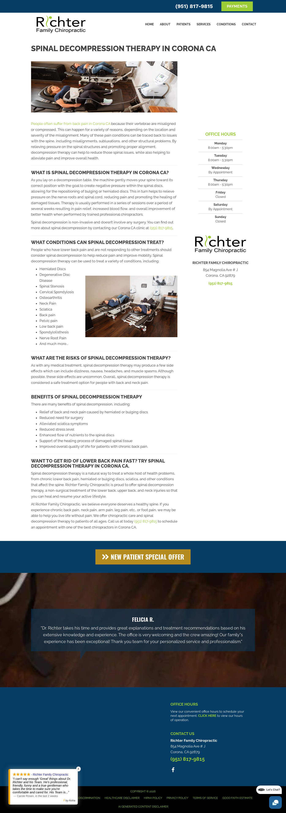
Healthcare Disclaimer (122, 797)
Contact (249, 24)
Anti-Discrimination (85, 797)
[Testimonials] (143, 630)
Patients (184, 24)
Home (149, 24)
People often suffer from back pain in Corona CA (70, 124)
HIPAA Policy (153, 797)
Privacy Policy (177, 797)
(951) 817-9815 (194, 6)
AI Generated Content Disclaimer (143, 806)
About (165, 24)
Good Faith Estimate (237, 797)
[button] (143, 556)
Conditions (226, 24)
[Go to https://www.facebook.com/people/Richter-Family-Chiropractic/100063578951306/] (173, 770)
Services (204, 24)
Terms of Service (205, 797)
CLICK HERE (207, 716)
